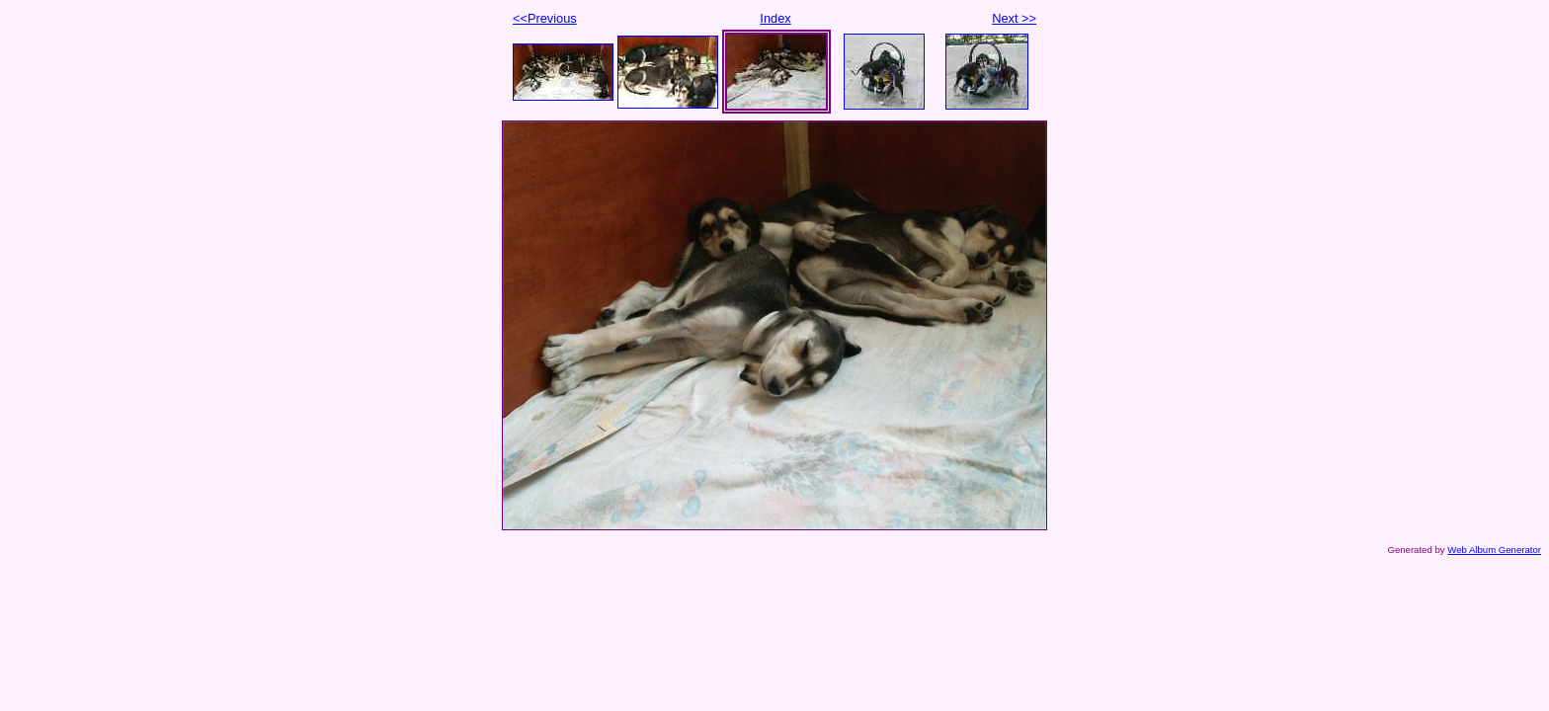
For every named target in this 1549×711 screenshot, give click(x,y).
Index (775, 18)
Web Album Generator (1494, 549)
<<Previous (545, 18)
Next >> (1014, 18)
